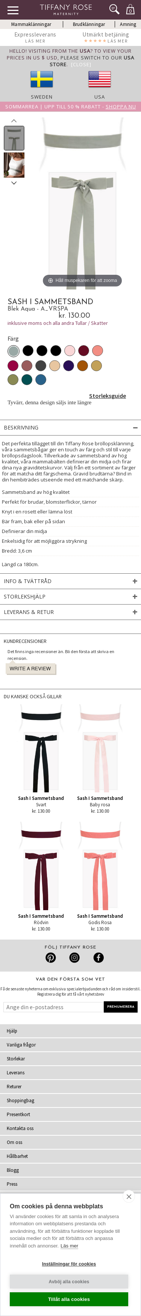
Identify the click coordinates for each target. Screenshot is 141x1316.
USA (99, 96)
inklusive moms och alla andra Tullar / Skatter (58, 323)
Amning (128, 24)
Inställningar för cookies (69, 1264)
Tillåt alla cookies (69, 1299)
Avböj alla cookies (69, 1281)
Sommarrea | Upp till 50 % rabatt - (70, 106)
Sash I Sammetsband (41, 798)
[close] (129, 1196)
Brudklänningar (89, 24)
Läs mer (69, 1246)
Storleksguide (107, 395)
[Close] (81, 64)
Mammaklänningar (31, 24)
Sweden (42, 96)
